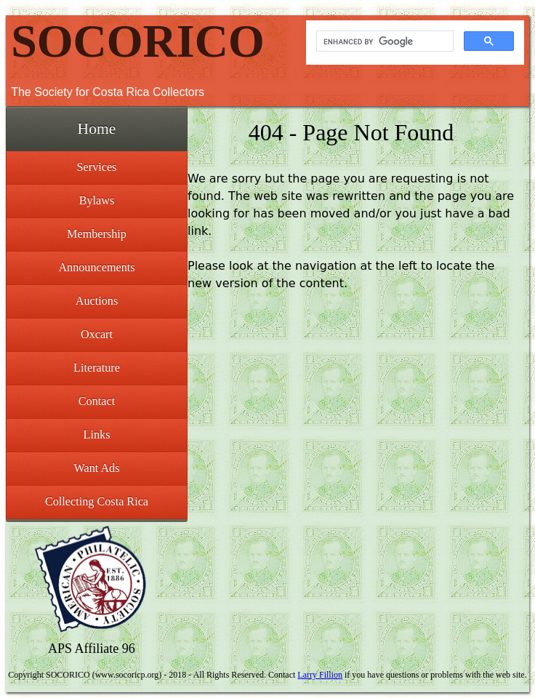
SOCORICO (138, 41)
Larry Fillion (319, 675)
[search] (383, 41)
